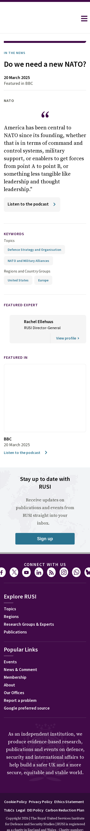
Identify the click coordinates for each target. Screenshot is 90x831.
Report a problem (20, 687)
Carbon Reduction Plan (64, 796)
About (9, 671)
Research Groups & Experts (29, 610)
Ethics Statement (69, 788)
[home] (39, 18)
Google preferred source (27, 694)
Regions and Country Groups (27, 257)
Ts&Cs (9, 796)
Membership (15, 663)
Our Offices (14, 679)
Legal (20, 796)
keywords (14, 220)
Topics (9, 227)
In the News (14, 39)
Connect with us (45, 551)
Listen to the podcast (26, 439)
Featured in (16, 343)
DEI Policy (35, 796)
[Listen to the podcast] (32, 191)
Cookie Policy (15, 788)
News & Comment (20, 656)
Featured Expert (21, 291)
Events (10, 648)
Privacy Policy (40, 788)
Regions (11, 603)
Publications (15, 618)
